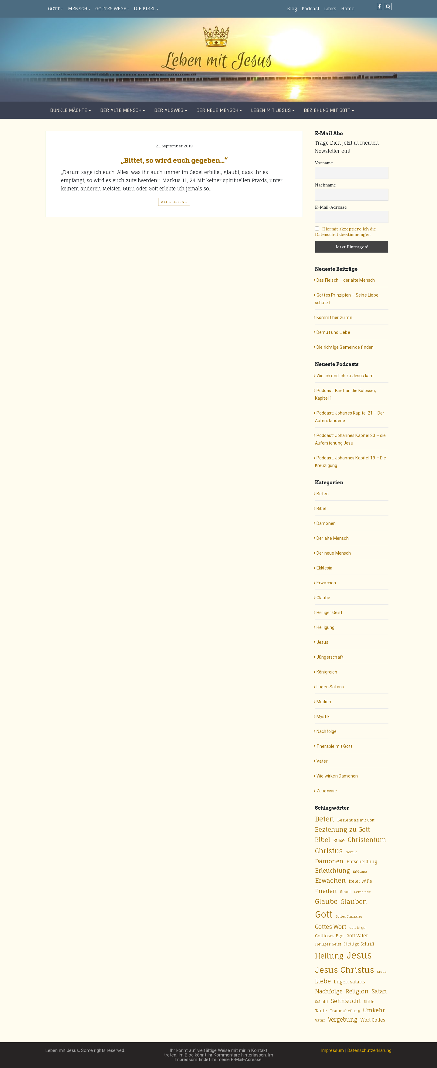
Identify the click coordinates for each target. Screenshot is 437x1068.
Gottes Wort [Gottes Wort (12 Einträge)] (330, 926)
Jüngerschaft (330, 657)
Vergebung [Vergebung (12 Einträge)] (342, 1019)
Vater (322, 761)
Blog (292, 9)
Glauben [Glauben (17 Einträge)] (353, 901)
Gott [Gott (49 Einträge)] (323, 914)
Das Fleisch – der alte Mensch (346, 280)
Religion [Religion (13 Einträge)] (357, 991)
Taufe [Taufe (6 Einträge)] (321, 1010)
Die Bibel (144, 9)
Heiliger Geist (330, 612)
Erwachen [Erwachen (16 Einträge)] (330, 880)
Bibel (321, 508)
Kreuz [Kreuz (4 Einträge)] (382, 971)
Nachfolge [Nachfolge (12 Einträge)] (329, 991)
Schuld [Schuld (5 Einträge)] (321, 1001)
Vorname (324, 163)
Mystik (323, 716)
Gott (54, 9)
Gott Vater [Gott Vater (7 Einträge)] (357, 935)
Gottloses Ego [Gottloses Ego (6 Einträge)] (329, 935)
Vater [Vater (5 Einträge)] (320, 1020)
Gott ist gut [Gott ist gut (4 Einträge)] (358, 927)
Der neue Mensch (217, 110)
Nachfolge (327, 731)
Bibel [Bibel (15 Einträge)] (322, 840)
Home (347, 9)
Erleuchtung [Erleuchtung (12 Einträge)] (332, 870)
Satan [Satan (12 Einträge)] (379, 991)
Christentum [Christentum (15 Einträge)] (367, 840)
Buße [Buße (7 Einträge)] (339, 840)
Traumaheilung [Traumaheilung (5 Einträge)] (345, 1011)
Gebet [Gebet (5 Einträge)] (345, 891)
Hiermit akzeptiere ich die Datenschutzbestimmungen (345, 231)
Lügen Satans (330, 686)
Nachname (325, 185)
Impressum (332, 1050)
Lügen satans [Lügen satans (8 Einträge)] (349, 982)
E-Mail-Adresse (331, 207)
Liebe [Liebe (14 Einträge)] (323, 981)
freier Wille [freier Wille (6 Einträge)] (360, 881)
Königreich (327, 672)
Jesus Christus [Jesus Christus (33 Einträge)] (344, 970)
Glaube (323, 597)
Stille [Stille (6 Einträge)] (369, 1001)
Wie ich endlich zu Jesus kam (345, 375)
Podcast (310, 9)
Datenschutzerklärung (369, 1050)
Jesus (322, 642)
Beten (323, 493)
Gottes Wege (110, 9)
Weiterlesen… (174, 201)
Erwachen (326, 582)
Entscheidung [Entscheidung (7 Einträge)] (362, 861)
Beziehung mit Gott (327, 110)
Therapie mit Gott (334, 746)
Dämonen (326, 523)
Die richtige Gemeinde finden (345, 347)
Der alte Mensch (120, 110)
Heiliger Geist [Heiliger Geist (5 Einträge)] (328, 944)
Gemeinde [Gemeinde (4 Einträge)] (362, 892)
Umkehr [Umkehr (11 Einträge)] (374, 1010)
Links (330, 9)
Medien (324, 701)
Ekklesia (325, 568)
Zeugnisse (327, 790)
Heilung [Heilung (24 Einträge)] (329, 956)
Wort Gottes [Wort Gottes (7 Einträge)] (373, 1020)
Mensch (77, 9)
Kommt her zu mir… (336, 317)
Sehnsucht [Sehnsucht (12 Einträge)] (346, 1001)
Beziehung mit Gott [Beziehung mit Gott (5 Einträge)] (355, 820)
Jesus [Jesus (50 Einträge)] (359, 955)
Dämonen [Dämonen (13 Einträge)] (329, 861)
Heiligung (326, 627)
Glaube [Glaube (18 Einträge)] (326, 901)
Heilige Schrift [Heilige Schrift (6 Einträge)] (359, 944)
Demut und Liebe (333, 332)
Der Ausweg (168, 110)
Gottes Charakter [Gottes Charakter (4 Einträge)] (348, 916)
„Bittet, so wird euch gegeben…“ (174, 160)
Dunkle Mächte (68, 110)
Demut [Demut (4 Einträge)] (351, 852)
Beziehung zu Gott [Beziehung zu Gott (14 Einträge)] (342, 829)
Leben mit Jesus (271, 110)
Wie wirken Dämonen (337, 776)
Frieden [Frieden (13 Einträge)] (326, 891)
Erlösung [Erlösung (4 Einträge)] (360, 871)
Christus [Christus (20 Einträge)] (329, 851)
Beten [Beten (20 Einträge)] (324, 819)
